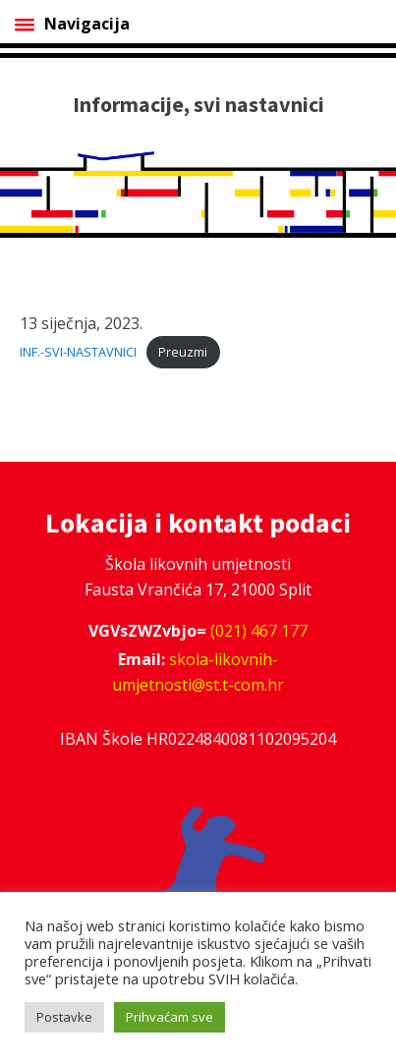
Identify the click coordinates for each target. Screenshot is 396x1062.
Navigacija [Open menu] (72, 23)
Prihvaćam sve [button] (169, 1017)
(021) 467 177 (259, 631)
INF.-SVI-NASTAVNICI (78, 352)
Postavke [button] (64, 1017)
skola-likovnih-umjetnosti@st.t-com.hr (198, 672)
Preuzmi (182, 352)
